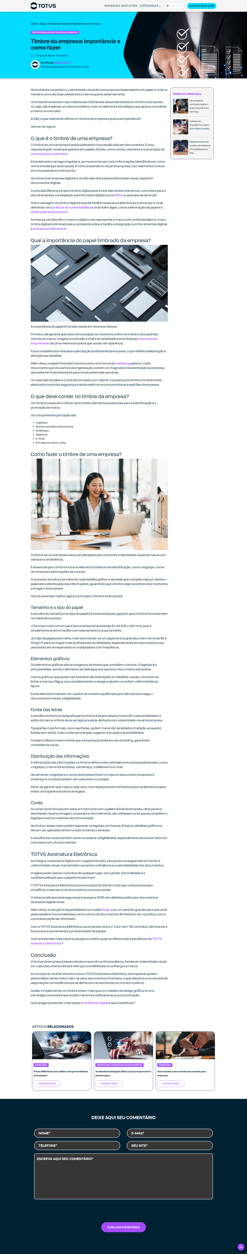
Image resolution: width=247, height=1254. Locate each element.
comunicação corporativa (49, 154)
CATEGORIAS (149, 5)
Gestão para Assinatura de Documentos (55, 32)
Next (218, 1061)
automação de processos (49, 212)
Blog (42, 23)
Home (34, 23)
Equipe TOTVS (62, 62)
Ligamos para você (201, 6)
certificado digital (95, 1003)
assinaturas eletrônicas (50, 228)
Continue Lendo (47, 1083)
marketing (122, 363)
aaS (107, 909)
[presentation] (123, 1211)
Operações (41, 1065)
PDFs (118, 195)
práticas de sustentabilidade (73, 207)
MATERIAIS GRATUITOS (121, 5)
